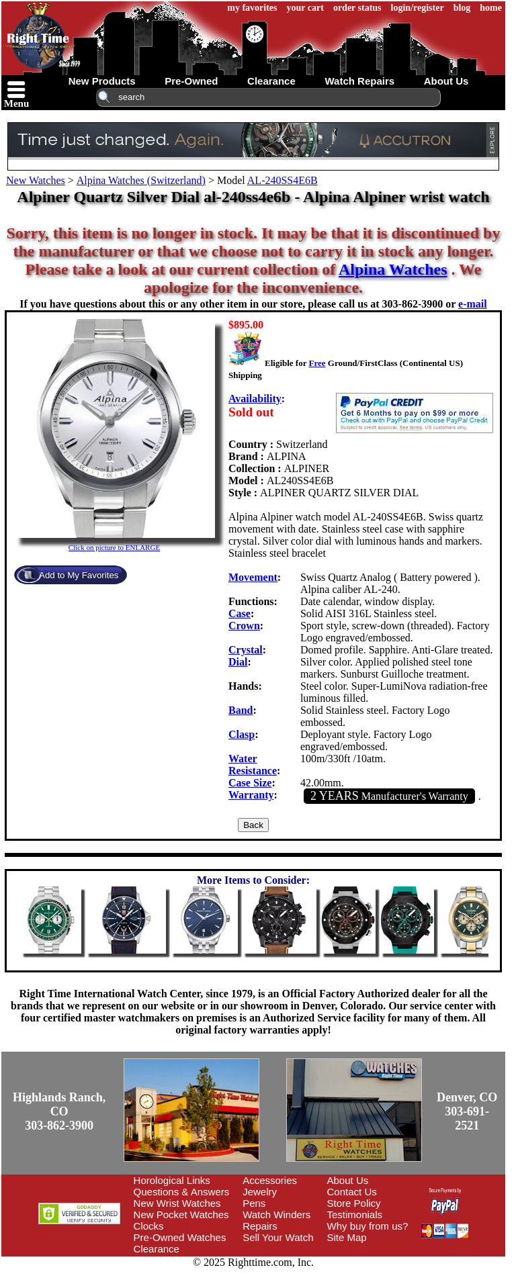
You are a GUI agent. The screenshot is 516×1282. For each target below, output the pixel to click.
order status (357, 8)
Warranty (251, 794)
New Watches (35, 180)
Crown (244, 625)
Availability (255, 398)
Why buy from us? (367, 1226)
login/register (417, 8)
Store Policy (354, 1203)
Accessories (270, 1180)
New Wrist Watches (177, 1203)
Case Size (249, 782)
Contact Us (352, 1191)
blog (462, 8)
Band (240, 710)
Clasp (241, 734)
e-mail (472, 304)
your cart (305, 8)
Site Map (347, 1237)
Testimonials (355, 1214)
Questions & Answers (182, 1191)
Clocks (149, 1226)
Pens (254, 1203)
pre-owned (191, 81)
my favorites (252, 8)
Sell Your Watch (278, 1237)
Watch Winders (276, 1214)
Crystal (245, 649)
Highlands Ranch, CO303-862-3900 (59, 1111)
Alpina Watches (393, 269)
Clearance (156, 1248)
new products (102, 81)
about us (446, 81)
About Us (348, 1180)
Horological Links (172, 1180)
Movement (252, 577)
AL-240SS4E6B (282, 180)
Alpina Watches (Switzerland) (141, 180)
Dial (237, 662)
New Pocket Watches (181, 1214)
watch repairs (359, 81)
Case (239, 613)
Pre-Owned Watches (180, 1237)
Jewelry (260, 1191)
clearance (271, 81)
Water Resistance (252, 764)
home (491, 8)
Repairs (260, 1226)
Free (316, 363)
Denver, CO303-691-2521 (467, 1111)
